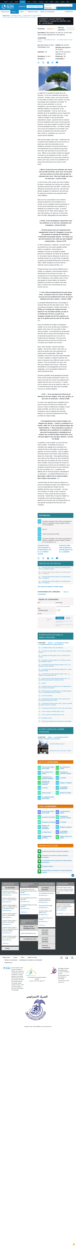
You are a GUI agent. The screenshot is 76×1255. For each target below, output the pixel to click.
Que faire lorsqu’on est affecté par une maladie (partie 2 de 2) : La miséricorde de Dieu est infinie (55, 691)
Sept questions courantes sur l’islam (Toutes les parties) (57, 871)
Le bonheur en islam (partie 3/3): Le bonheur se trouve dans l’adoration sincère (55, 660)
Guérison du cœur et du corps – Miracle (60, 750)
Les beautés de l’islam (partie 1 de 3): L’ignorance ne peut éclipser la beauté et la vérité (54, 699)
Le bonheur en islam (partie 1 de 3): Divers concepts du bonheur (55, 651)
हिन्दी (68, 1)
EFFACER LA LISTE (69, 913)
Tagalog (62, 1)
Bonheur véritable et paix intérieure (49, 738)
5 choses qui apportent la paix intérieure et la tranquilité (55, 721)
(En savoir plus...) (7, 895)
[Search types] (50, 7)
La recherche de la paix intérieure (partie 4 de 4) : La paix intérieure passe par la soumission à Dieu (54, 679)
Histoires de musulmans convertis (45, 783)
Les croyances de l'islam (47, 772)
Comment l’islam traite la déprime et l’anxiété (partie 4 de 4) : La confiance (55, 582)
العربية (11, 1)
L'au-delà (63, 778)
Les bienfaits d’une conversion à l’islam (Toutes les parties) (57, 861)
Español (16, 1)
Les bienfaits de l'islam (16, 15)
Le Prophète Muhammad (64, 832)
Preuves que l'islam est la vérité (48, 767)
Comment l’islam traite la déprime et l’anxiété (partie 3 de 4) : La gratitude (66, 548)
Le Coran (45, 788)
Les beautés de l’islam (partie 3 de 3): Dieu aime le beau (55, 708)
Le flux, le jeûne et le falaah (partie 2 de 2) (51, 714)
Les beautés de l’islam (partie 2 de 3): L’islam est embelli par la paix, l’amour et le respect (55, 704)
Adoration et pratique (48, 822)
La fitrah (42, 683)
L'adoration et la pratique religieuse (48, 777)
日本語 (51, 1)
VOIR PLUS (5, 943)
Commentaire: (59, 603)
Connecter (22, 6)
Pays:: (39, 608)
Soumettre (60, 618)
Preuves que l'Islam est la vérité (48, 812)
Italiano (56, 1)
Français (22, 1)
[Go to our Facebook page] (61, 958)
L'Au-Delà (63, 822)
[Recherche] (70, 5)
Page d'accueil (5, 11)
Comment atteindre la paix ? (57, 744)
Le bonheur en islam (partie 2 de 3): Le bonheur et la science (54, 656)
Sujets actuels (46, 792)
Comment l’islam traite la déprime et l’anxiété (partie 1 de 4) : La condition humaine (44, 550)
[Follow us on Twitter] (66, 958)
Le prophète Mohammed (63, 787)
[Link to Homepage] (8, 6)
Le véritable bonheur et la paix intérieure (31, 15)
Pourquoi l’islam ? (47, 866)
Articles (14, 11)
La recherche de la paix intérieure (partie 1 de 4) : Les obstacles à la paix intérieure (54, 665)
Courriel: (39, 613)
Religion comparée (66, 783)
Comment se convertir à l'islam (65, 772)
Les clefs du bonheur (46, 695)
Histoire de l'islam (65, 792)
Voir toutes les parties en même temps (50, 586)
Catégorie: (42, 38)
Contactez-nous (69, 11)
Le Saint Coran (46, 832)
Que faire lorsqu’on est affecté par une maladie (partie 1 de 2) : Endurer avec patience (55, 687)
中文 (47, 1)
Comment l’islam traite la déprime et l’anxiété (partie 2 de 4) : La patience (55, 572)
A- (68, 29)
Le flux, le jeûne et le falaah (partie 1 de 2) (51, 711)
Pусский (34, 1)
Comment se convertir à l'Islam (65, 817)
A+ (73, 29)
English (5, 1)
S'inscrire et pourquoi (34, 6)
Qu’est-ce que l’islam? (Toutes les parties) (55, 851)
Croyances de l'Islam (48, 817)
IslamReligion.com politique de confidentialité (30, 960)
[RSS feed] (72, 958)
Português (41, 1)
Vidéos (22, 11)
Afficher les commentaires (47, 11)
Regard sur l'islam (33, 11)
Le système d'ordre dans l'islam (48, 797)
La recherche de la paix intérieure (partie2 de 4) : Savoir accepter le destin (55, 670)
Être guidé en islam (45, 718)
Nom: (39, 602)
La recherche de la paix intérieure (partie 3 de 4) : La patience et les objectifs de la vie (54, 674)
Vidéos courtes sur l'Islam (66, 837)
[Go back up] (72, 875)
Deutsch (28, 1)
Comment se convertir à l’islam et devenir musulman (55, 856)
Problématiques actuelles (47, 837)
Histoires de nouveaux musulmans (45, 827)
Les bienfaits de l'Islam (61, 737)
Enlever (72, 910)
